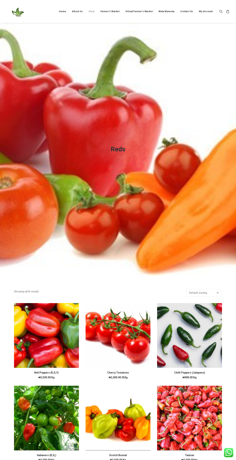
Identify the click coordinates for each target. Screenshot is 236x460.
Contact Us (186, 11)
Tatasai (189, 413)
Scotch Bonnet (118, 413)
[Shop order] (204, 251)
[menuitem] (62, 11)
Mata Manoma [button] (166, 11)
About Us (77, 11)
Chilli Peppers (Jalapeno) (189, 330)
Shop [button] (91, 11)
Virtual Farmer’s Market (139, 11)
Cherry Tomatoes (118, 330)
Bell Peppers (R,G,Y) (46, 330)
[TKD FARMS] (15, 11)
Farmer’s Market (110, 11)
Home (62, 11)
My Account (206, 11)
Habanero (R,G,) (46, 413)
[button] (221, 11)
